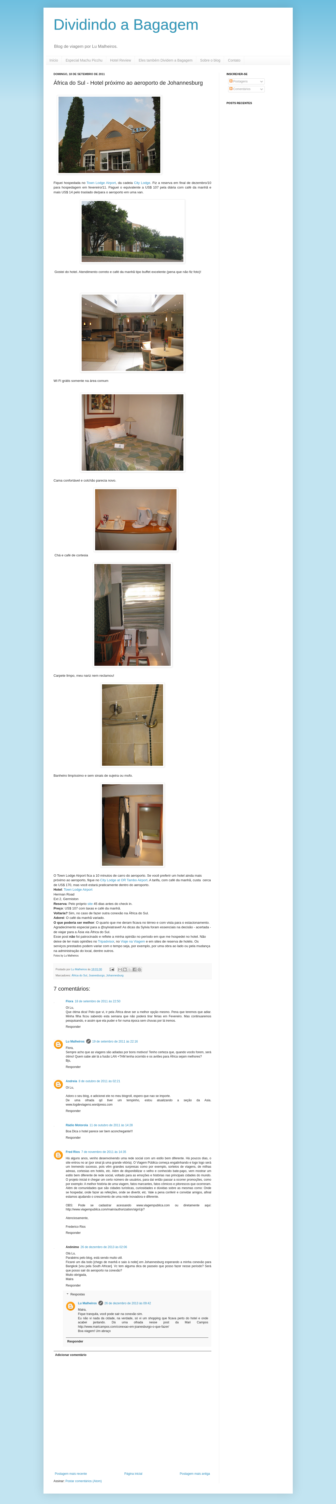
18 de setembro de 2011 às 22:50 (97, 1001)
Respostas (77, 1294)
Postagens (238, 81)
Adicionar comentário (70, 1355)
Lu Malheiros (79, 969)
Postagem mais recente (71, 1474)
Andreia (71, 1081)
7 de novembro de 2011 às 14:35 (103, 1152)
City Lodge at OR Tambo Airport (124, 880)
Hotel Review (120, 60)
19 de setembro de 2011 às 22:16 (115, 1041)
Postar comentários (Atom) (83, 1481)
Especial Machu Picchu (84, 60)
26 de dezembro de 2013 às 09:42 (128, 1303)
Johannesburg (114, 975)
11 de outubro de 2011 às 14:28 (111, 1125)
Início (54, 60)
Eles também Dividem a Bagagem (166, 60)
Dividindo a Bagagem (126, 24)
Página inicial (133, 1474)
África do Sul (79, 975)
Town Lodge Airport (101, 183)
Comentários (240, 89)
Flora (69, 1001)
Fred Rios (73, 1152)
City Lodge (142, 183)
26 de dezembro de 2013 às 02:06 (104, 1247)
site (90, 904)
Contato (234, 60)
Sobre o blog (210, 60)
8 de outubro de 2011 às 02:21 (99, 1081)
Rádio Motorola (77, 1125)
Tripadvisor (106, 941)
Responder (73, 1027)
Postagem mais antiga (195, 1474)
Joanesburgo (97, 975)
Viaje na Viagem (133, 941)
